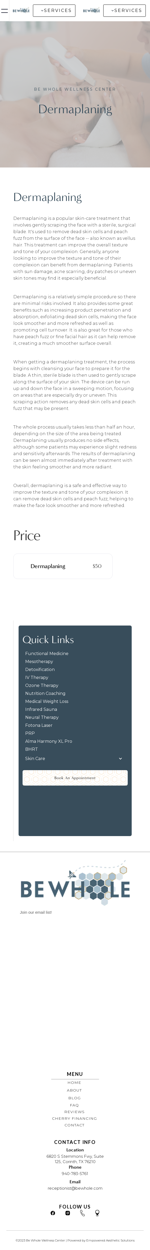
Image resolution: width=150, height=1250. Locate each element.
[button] (54, 10)
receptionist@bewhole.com (75, 1188)
